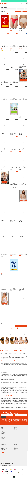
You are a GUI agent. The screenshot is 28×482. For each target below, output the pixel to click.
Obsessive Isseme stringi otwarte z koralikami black (23, 99)
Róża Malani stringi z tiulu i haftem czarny (13, 203)
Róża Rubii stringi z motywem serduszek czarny (4, 220)
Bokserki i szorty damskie (13, 8)
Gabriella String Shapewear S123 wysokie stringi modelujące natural (23, 254)
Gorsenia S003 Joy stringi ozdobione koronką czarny (14, 184)
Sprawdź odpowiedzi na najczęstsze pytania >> (6, 465)
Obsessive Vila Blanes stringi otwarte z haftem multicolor (5, 99)
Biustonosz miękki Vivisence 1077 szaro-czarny (25, 348)
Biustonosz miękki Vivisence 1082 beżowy (16, 348)
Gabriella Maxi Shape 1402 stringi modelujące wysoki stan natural (4, 254)
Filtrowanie (21, 11)
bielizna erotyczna (22, 363)
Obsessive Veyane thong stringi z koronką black (13, 168)
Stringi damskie (7, 8)
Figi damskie (2, 8)
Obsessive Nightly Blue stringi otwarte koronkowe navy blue (5, 150)
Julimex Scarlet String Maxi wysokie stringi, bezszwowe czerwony (13, 28)
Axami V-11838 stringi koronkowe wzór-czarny (13, 237)
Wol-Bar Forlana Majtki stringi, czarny (14, 46)
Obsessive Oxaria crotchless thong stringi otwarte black (23, 168)
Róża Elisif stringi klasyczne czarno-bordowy (23, 184)
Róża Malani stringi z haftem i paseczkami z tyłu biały (13, 220)
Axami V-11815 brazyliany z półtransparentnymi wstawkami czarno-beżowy (4, 237)
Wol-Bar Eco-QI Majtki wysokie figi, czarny (2, 348)
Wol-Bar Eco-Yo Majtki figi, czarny (11, 347)
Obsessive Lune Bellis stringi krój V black (13, 99)
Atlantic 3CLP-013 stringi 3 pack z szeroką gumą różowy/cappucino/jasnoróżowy (22, 66)
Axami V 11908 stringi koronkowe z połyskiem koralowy (14, 82)
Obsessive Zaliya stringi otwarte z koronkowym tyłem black (22, 116)
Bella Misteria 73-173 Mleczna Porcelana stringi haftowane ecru (13, 65)
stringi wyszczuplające (9, 375)
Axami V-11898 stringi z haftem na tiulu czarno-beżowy (4, 82)
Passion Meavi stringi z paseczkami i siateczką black (23, 133)
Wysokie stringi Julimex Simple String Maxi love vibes (23, 46)
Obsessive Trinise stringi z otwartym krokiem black (23, 150)
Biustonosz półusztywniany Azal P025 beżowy (21, 348)
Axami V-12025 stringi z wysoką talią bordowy (23, 237)
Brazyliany (23, 8)
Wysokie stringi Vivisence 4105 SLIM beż (23, 28)
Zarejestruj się (15, 427)
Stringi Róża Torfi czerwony (13, 289)
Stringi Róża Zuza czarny (3, 289)
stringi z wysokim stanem (12, 373)
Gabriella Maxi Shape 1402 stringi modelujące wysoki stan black (13, 254)
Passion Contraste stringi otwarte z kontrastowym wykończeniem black (14, 133)
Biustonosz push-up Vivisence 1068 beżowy (7, 348)
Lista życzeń (15, 429)
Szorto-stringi (19, 8)
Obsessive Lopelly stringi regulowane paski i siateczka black (4, 133)
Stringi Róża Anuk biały (3, 65)
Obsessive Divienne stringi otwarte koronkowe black (13, 150)
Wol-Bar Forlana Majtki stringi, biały (4, 46)
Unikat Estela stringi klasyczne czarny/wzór (22, 220)
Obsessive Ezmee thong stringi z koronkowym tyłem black (4, 116)
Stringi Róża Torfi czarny (21, 289)
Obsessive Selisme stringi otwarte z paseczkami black (4, 168)
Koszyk (15, 428)
